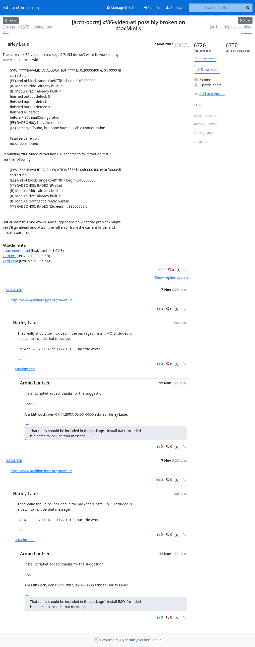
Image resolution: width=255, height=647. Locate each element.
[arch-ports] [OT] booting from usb (27, 29)
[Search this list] (216, 7)
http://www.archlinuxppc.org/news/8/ (41, 300)
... (21, 358)
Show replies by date (172, 277)
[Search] (248, 7)
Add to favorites (209, 93)
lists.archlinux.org (21, 8)
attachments (25, 369)
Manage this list (122, 7)
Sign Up (175, 7)
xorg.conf (10, 261)
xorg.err (9, 255)
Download (207, 69)
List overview (205, 58)
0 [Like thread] (162, 269)
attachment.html (16, 250)
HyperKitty (128, 640)
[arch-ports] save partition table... (231, 29)
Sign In (151, 7)
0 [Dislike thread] (171, 269)
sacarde (14, 289)
